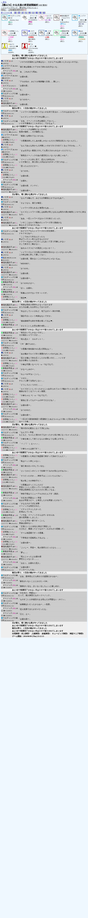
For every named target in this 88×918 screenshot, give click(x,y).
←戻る (4, 2)
